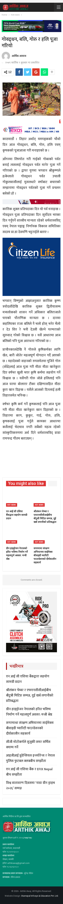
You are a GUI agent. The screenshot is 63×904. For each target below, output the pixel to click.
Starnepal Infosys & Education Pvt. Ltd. (39, 896)
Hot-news (11, 505)
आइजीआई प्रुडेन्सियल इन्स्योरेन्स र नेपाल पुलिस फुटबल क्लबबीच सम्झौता (30, 758)
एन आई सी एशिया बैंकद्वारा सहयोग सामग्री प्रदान (27, 679)
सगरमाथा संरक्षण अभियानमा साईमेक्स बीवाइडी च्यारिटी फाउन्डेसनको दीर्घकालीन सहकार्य (30, 728)
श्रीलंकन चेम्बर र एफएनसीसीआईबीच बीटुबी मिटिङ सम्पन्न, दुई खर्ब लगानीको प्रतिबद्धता (29, 695)
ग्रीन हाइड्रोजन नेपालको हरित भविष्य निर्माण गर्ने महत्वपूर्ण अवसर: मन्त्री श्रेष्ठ (29, 711)
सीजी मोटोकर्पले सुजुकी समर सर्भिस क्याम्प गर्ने (28, 744)
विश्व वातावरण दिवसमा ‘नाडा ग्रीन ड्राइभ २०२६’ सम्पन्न (30, 785)
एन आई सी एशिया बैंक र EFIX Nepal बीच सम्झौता (29, 771)
